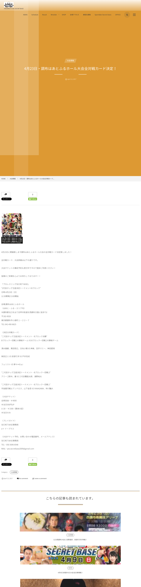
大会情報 (70, 60)
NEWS (25, 15)
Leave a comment (40, 478)
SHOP (64, 15)
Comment (4, 578)
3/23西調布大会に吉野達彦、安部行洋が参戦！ (14, 541)
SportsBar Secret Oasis (103, 15)
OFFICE (118, 15)
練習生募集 (87, 15)
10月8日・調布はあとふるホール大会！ (126, 541)
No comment (23, 478)
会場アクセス (74, 15)
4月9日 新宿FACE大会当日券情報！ (43, 541)
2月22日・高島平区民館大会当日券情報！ (98, 541)
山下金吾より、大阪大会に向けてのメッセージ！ (70, 541)
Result (44, 15)
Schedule (34, 15)
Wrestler (54, 15)
